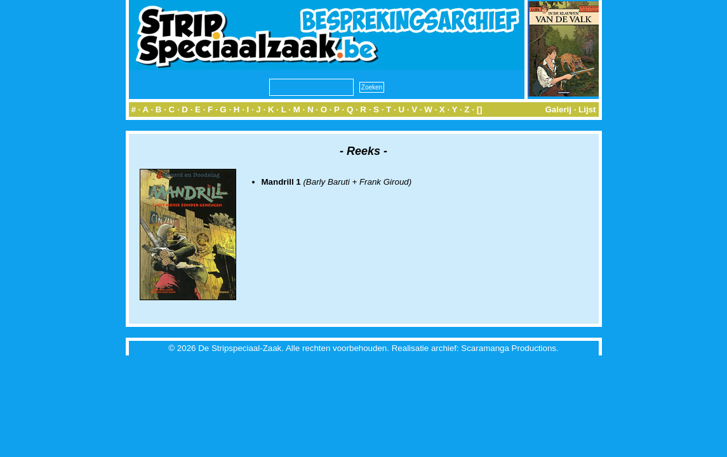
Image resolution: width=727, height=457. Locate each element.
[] (480, 109)
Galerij (558, 109)
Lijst (587, 109)
